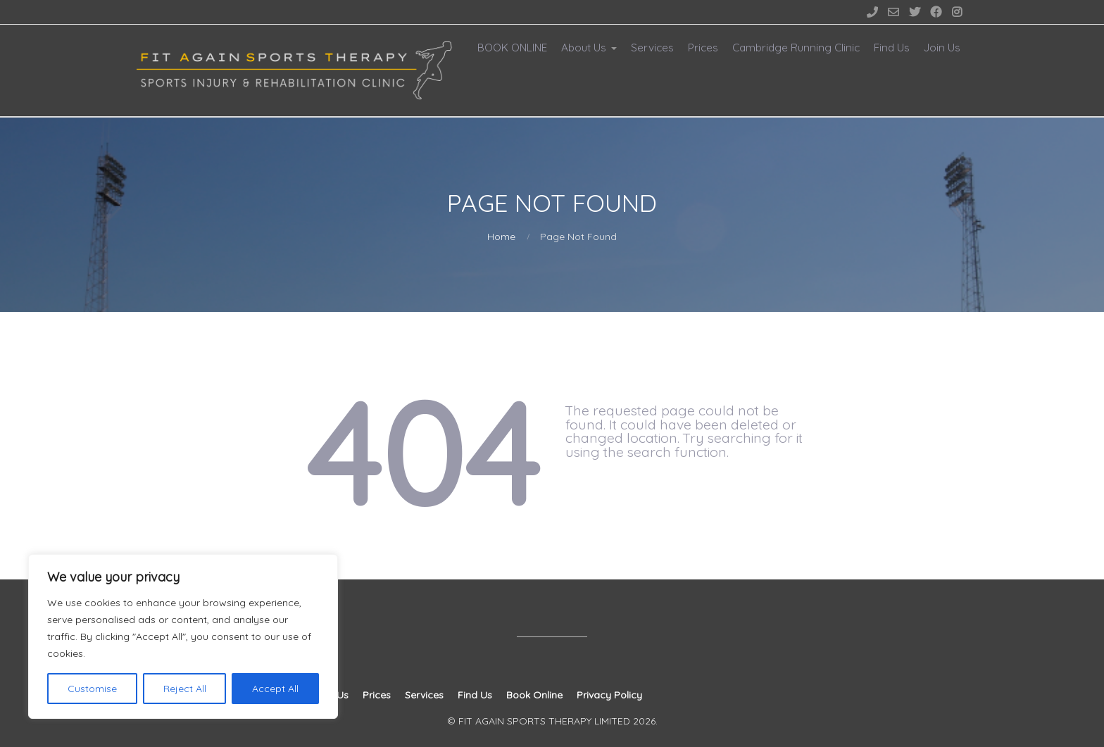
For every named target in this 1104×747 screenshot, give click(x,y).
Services (652, 47)
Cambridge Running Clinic (796, 47)
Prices (703, 47)
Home (501, 236)
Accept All (275, 688)
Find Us (892, 47)
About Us (583, 47)
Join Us (942, 47)
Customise (92, 688)
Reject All (184, 688)
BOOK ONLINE (512, 47)
